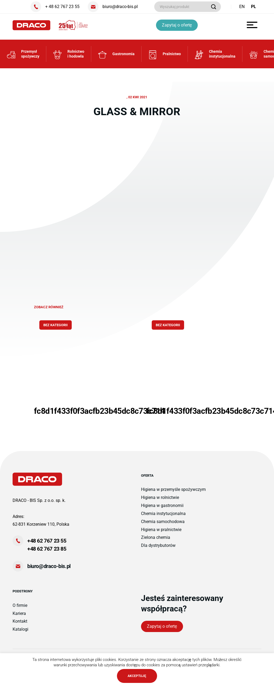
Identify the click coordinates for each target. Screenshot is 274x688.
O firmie (20, 608)
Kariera (19, 616)
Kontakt (20, 624)
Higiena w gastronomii (162, 508)
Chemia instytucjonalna (163, 516)
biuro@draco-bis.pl (49, 569)
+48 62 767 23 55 (46, 544)
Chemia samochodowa (163, 524)
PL (253, 6)
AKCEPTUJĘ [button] (137, 676)
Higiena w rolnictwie (160, 500)
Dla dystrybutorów (158, 548)
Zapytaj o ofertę (178, 25)
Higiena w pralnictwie (161, 532)
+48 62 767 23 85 (46, 552)
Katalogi (20, 632)
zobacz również (48, 310)
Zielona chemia (155, 540)
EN (242, 6)
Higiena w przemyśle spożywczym (173, 492)
